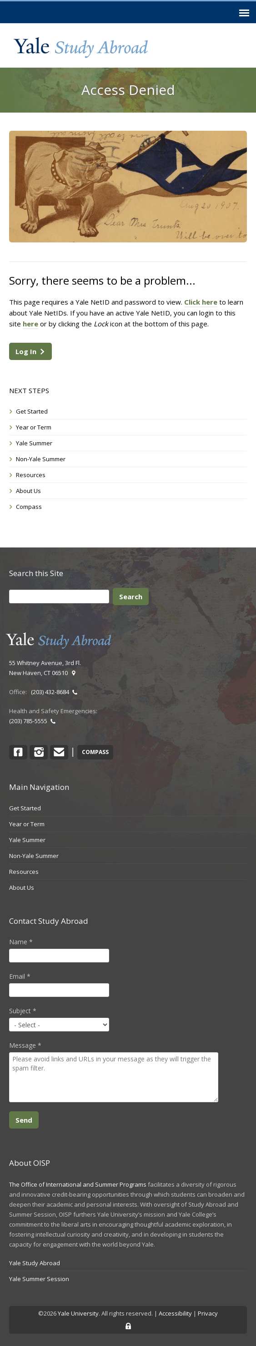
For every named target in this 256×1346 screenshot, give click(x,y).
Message (25, 1045)
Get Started (32, 411)
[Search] (59, 596)
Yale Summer (34, 443)
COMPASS (95, 752)
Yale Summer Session (39, 1279)
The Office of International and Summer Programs (77, 1184)
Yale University (78, 1313)
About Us (28, 491)
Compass (29, 507)
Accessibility (175, 1313)
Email (19, 976)
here (30, 323)
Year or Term (33, 427)
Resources (30, 475)
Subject (22, 1010)
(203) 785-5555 (32, 721)
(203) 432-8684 (54, 692)
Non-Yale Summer (40, 459)
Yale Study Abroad (34, 1263)
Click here (200, 301)
